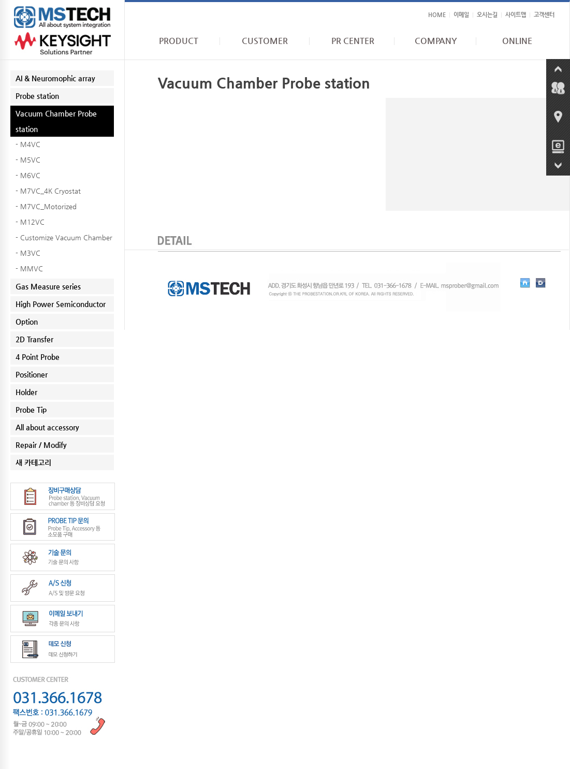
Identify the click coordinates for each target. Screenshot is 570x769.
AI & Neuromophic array (55, 78)
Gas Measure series (48, 286)
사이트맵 (515, 14)
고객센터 (544, 14)
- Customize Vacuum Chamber (64, 237)
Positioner (32, 374)
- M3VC (28, 253)
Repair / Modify (41, 445)
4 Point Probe (38, 357)
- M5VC (28, 160)
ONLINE (517, 41)
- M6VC (28, 175)
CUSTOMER (265, 41)
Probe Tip (31, 409)
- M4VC (28, 144)
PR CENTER (352, 41)
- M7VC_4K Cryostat (48, 191)
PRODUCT (178, 41)
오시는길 (487, 14)
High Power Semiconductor (61, 304)
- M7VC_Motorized (46, 206)
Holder (26, 392)
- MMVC (29, 268)
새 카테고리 (33, 462)
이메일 (461, 14)
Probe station (37, 96)
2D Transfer (34, 339)
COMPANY (436, 41)
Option (27, 321)
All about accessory (47, 427)
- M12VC (30, 222)
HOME (437, 14)
